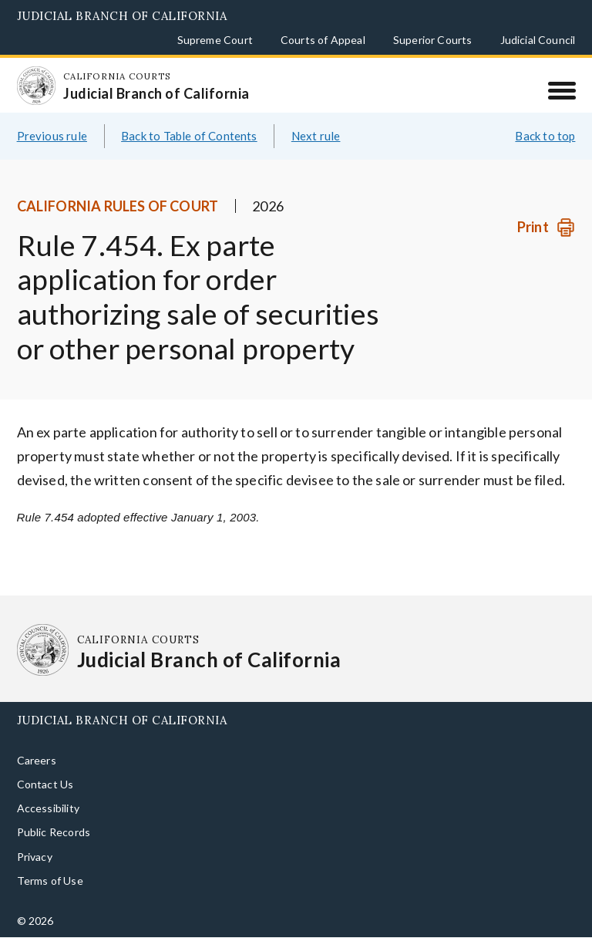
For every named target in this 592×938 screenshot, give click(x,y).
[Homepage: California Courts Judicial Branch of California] (36, 85)
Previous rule (52, 136)
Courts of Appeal (323, 39)
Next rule (316, 136)
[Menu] (561, 90)
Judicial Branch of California (122, 15)
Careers (36, 760)
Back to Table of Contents (189, 136)
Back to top (545, 136)
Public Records (54, 831)
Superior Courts (433, 39)
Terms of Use (50, 880)
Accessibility (48, 808)
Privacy (34, 856)
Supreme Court (215, 39)
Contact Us (45, 784)
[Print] (546, 227)
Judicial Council (538, 39)
